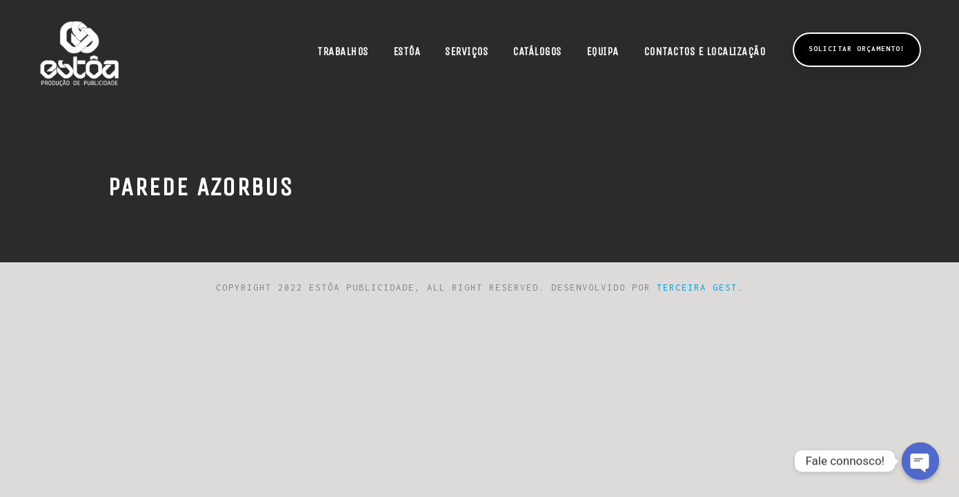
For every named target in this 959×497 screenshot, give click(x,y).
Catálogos (537, 51)
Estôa (407, 51)
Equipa (602, 51)
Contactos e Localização (705, 51)
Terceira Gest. (700, 287)
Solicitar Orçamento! (857, 48)
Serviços (466, 51)
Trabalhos (342, 51)
